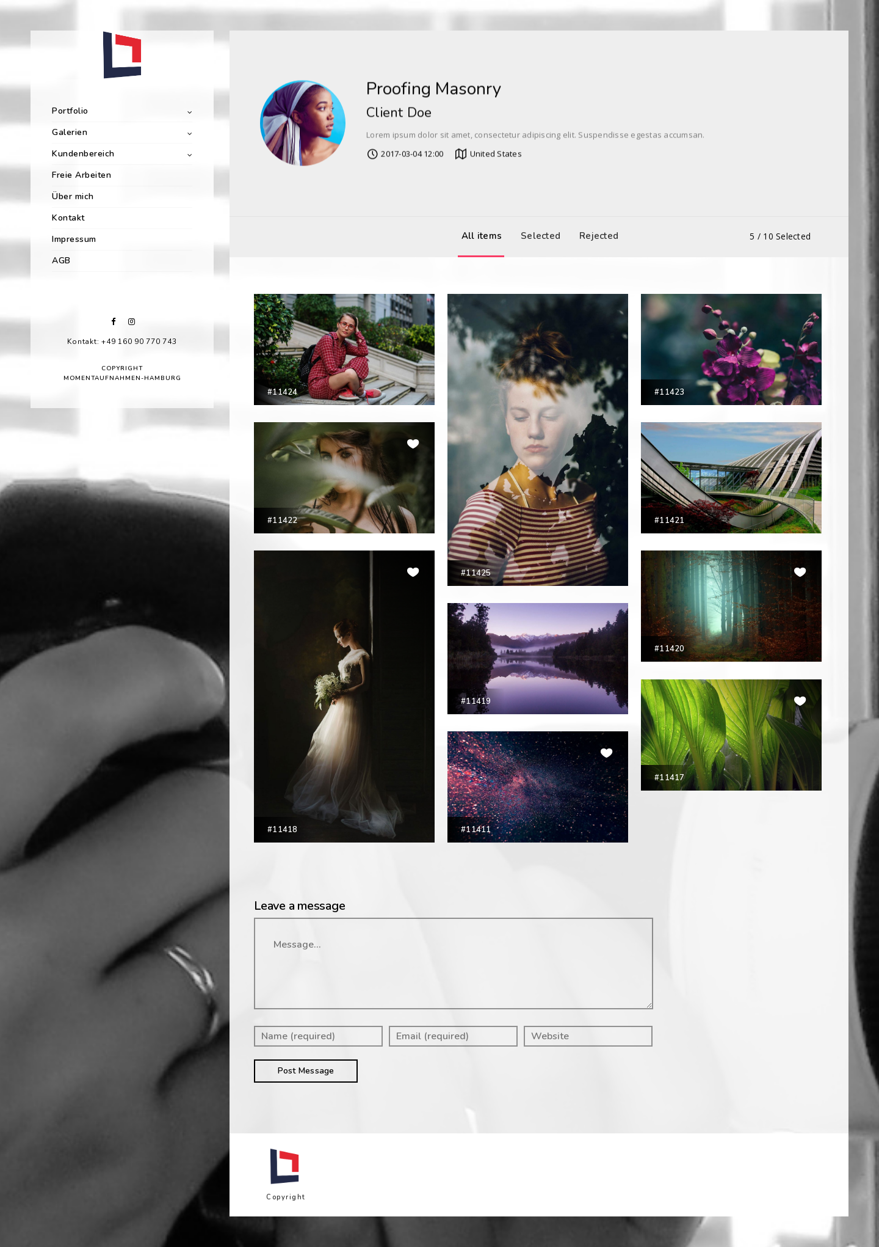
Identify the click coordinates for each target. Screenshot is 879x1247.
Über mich (73, 196)
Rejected (595, 236)
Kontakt (68, 218)
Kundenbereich (83, 153)
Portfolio (70, 111)
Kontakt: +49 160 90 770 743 (121, 341)
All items (478, 236)
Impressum (74, 239)
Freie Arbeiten (81, 175)
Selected (537, 236)
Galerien (69, 132)
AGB (61, 260)
